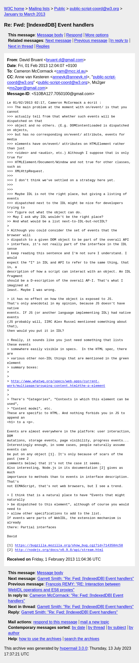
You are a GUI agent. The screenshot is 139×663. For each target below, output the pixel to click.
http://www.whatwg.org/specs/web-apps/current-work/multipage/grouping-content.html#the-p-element (56, 383)
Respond (74, 35)
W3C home (14, 9)
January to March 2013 (24, 14)
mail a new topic (94, 622)
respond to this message (55, 622)
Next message (58, 40)
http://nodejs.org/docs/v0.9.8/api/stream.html (59, 550)
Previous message (91, 40)
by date (78, 627)
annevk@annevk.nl (70, 77)
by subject (117, 627)
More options (97, 35)
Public (59, 9)
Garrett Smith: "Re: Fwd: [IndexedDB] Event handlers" (86, 578)
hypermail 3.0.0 (73, 648)
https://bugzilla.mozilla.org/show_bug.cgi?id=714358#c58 (69, 545)
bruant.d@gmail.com (64, 60)
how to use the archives (40, 639)
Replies (42, 46)
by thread (96, 627)
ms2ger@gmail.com (27, 88)
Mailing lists (39, 9)
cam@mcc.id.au (71, 71)
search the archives (81, 639)
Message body (50, 35)
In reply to (119, 40)
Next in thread (20, 46)
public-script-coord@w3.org (94, 9)
